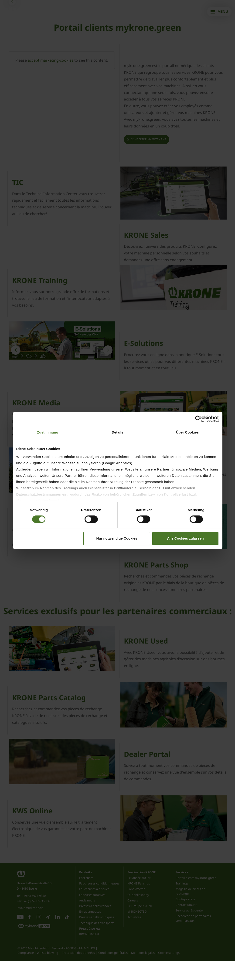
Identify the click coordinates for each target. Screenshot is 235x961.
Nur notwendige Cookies (116, 539)
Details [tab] (117, 432)
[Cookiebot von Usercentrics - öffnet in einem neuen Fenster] (198, 418)
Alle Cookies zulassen (185, 539)
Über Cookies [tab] (187, 432)
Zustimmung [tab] (47, 432)
